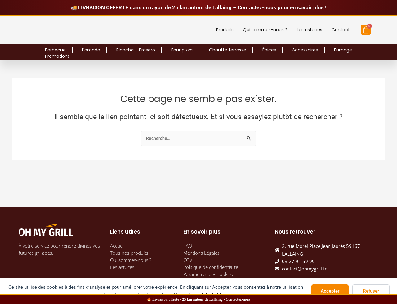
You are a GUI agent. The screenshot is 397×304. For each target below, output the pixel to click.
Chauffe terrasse (227, 50)
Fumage (343, 50)
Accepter (330, 291)
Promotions (57, 56)
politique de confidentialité (196, 294)
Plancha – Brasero (135, 50)
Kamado (91, 50)
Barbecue (55, 50)
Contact (341, 30)
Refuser (371, 291)
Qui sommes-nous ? (265, 30)
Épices (269, 50)
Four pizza (182, 50)
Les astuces (309, 30)
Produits (225, 30)
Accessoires (305, 50)
